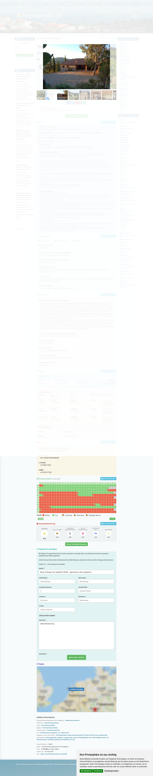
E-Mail (41, 606)
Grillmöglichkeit (83, 737)
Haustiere (60, 737)
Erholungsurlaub (61, 735)
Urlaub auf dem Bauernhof (75, 735)
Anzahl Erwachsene (45, 587)
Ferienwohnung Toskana (50, 728)
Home (18, 764)
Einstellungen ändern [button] (111, 771)
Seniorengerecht (51, 737)
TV (108, 737)
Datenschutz (73, 764)
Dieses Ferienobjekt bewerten (76, 544)
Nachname (82, 596)
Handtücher (66, 739)
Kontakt (56, 764)
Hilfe (51, 764)
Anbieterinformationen (72, 720)
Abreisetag (82, 578)
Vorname (42, 596)
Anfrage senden (76, 657)
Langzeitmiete (68, 737)
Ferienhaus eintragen (41, 764)
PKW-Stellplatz (97, 737)
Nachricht (42, 620)
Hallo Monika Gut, (76, 636)
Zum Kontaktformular (108, 478)
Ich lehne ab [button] (98, 771)
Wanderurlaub (103, 735)
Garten (75, 737)
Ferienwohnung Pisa (53, 730)
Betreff (41, 568)
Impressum (63, 764)
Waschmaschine (42, 739)
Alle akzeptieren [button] (86, 771)
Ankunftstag (43, 578)
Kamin (104, 737)
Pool (90, 737)
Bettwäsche (58, 739)
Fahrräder (51, 739)
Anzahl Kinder (82, 587)
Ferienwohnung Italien (48, 725)
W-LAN (72, 739)
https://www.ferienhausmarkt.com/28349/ (53, 754)
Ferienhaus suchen (27, 764)
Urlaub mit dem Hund (91, 735)
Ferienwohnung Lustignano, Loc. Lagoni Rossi (54, 732)
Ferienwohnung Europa (51, 723)
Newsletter (43, 654)
